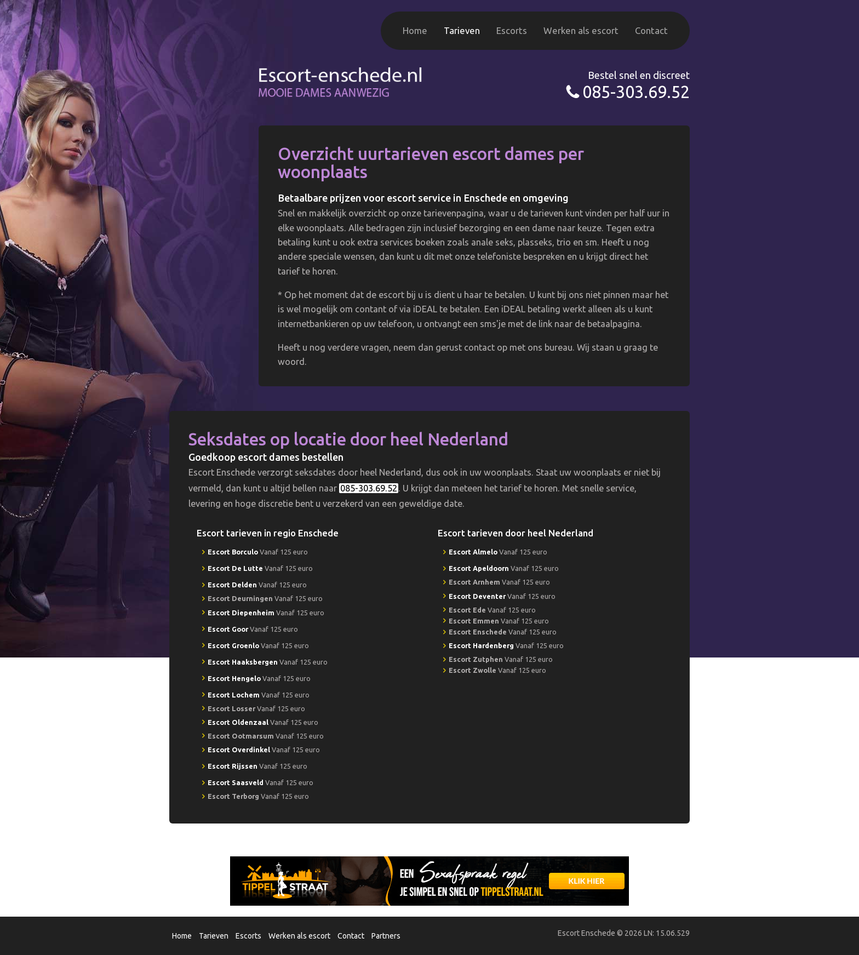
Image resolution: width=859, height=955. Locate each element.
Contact (651, 30)
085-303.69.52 (636, 91)
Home (415, 30)
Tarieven (462, 30)
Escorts (511, 30)
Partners (385, 935)
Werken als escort (581, 30)
